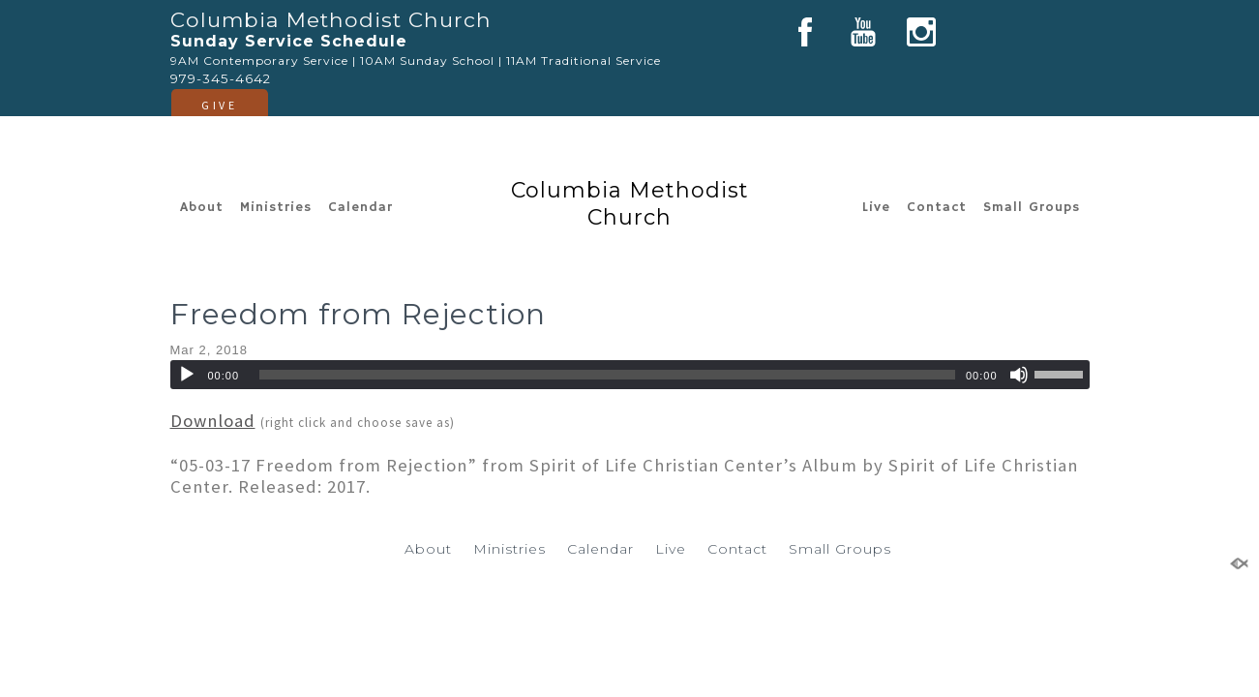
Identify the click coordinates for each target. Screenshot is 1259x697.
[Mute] (1019, 374)
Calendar (360, 207)
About (202, 207)
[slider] (607, 374)
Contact (937, 207)
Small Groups (1031, 207)
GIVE (219, 105)
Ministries (276, 207)
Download (212, 420)
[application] (630, 374)
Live (876, 207)
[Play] (186, 374)
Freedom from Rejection (358, 314)
